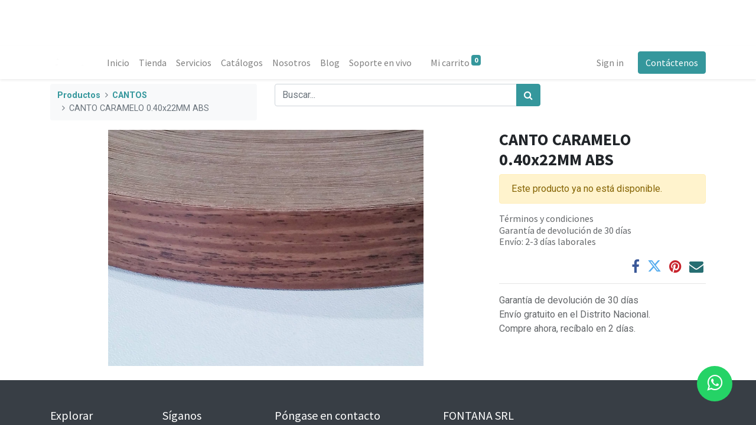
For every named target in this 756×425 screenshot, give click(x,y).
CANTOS (129, 95)
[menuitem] (118, 62)
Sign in (610, 62)
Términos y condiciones (546, 218)
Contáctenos (672, 62)
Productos (78, 95)
